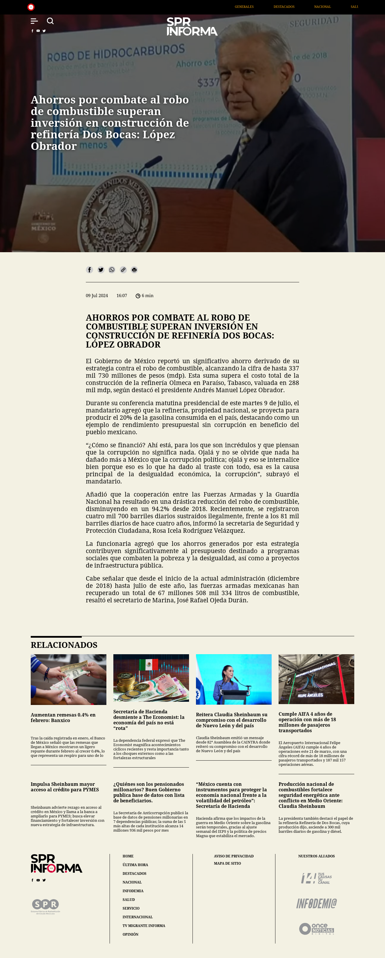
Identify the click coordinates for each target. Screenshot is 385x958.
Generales (253, 6)
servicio (131, 908)
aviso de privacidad (234, 856)
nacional (132, 882)
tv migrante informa (144, 925)
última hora (135, 864)
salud (129, 899)
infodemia (133, 890)
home (128, 856)
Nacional (332, 6)
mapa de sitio (227, 863)
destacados (134, 873)
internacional (138, 917)
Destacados (293, 6)
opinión (130, 934)
